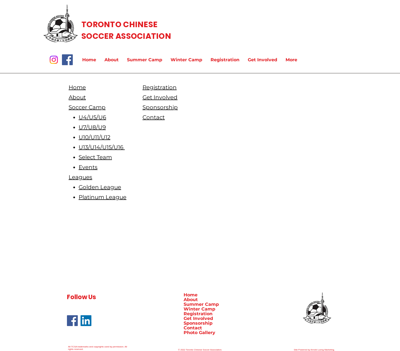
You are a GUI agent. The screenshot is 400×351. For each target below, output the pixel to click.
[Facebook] (67, 59)
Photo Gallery (199, 332)
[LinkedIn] (86, 320)
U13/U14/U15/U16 (102, 147)
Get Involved (198, 318)
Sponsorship (198, 323)
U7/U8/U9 (92, 127)
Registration (198, 313)
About (191, 299)
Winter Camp (199, 309)
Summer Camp (201, 304)
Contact (193, 327)
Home (191, 294)
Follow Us (81, 297)
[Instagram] (53, 59)
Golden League (100, 187)
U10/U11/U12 (94, 137)
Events (88, 167)
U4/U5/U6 (92, 117)
